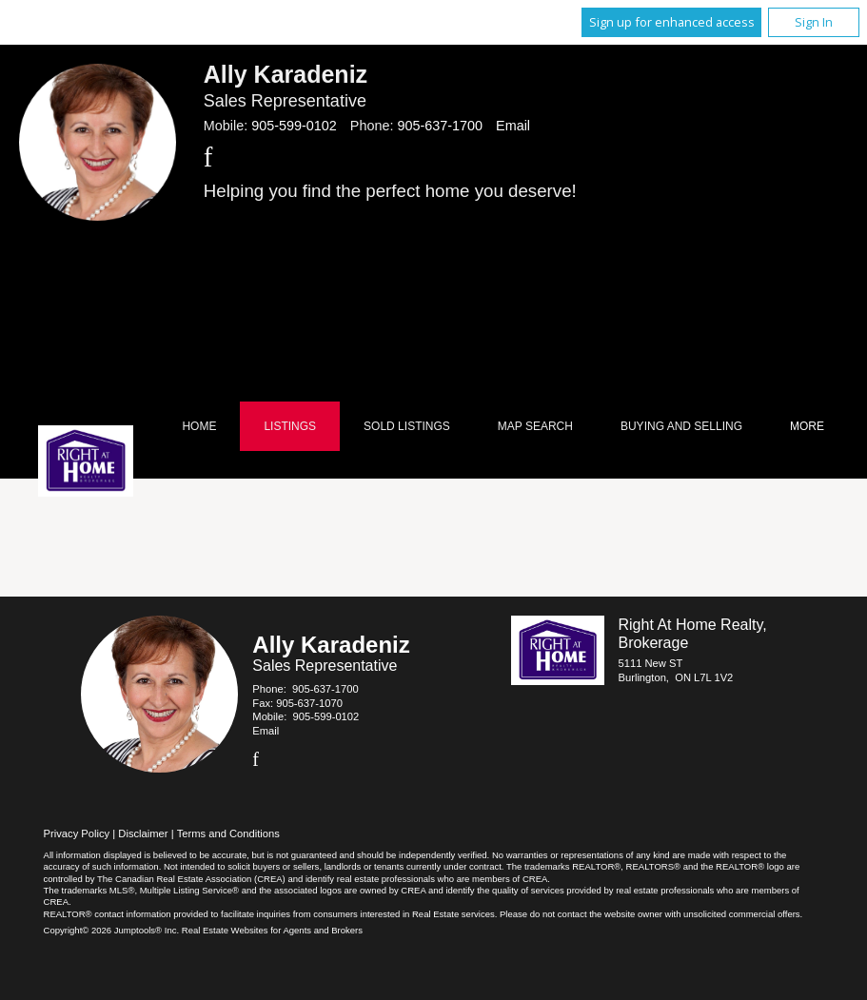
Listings (290, 426)
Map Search (535, 426)
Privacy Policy (77, 833)
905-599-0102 (294, 125)
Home (199, 426)
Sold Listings (407, 426)
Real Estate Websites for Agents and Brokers (272, 930)
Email (513, 125)
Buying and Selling (681, 426)
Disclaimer (142, 833)
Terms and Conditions (228, 833)
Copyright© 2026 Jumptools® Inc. (112, 930)
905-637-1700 (440, 125)
